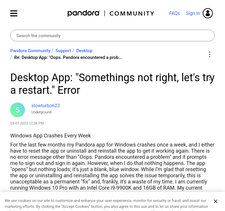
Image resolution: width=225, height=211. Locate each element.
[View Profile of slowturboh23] (45, 105)
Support (63, 50)
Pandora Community (111, 13)
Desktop (84, 50)
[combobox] (112, 35)
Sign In (193, 13)
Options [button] (209, 54)
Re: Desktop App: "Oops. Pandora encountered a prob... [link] (68, 57)
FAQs (174, 13)
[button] (209, 77)
